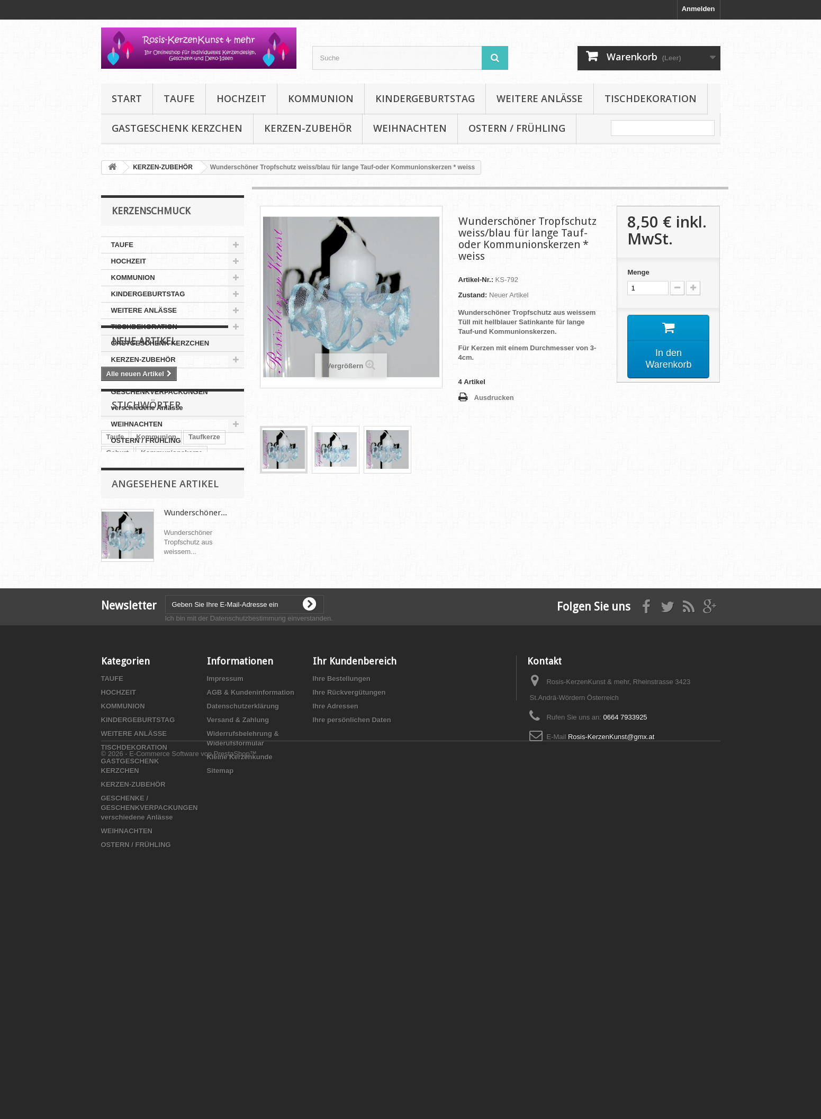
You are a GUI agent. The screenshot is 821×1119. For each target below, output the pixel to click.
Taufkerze (204, 584)
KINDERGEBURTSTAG (425, 98)
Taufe (115, 584)
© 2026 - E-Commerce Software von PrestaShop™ (179, 1090)
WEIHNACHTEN (410, 128)
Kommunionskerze (171, 600)
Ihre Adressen (335, 913)
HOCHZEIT (241, 98)
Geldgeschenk (176, 616)
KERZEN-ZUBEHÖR (307, 128)
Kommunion (156, 584)
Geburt (117, 600)
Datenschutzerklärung (243, 913)
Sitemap (220, 978)
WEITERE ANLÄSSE (540, 98)
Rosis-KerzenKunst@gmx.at (611, 944)
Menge (638, 272)
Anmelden (698, 9)
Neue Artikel (144, 480)
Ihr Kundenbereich (354, 868)
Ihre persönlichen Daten (352, 927)
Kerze (220, 616)
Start (127, 98)
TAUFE (179, 98)
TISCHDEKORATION (651, 98)
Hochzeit (166, 632)
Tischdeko (123, 616)
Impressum (225, 886)
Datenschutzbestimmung (248, 826)
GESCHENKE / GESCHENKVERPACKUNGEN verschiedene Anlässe (159, 392)
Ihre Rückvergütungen (349, 900)
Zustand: (473, 295)
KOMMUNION (321, 98)
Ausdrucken (494, 398)
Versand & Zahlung (238, 927)
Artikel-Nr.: (475, 280)
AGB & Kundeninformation (250, 900)
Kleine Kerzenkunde (240, 964)
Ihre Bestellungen (342, 886)
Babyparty (123, 632)
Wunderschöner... (195, 702)
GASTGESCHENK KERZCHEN (177, 128)
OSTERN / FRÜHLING (516, 128)
